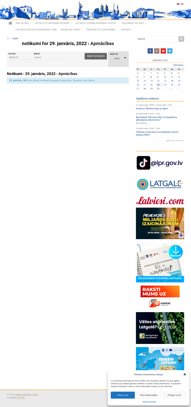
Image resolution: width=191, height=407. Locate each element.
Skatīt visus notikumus (175, 141)
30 (158, 88)
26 (179, 85)
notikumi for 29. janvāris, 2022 (54, 43)
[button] (184, 374)
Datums (12, 54)
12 (179, 77)
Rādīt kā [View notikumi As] (114, 54)
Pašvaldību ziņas (70, 29)
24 (165, 85)
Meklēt (37, 54)
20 (138, 85)
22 (151, 85)
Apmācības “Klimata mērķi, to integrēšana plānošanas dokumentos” (156, 118)
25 (172, 85)
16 (158, 81)
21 (145, 85)
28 (145, 88)
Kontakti (126, 29)
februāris (178, 65)
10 (165, 77)
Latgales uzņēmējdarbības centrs (95, 23)
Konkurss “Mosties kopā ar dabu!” (152, 108)
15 (151, 81)
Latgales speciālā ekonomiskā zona (36, 29)
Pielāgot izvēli (174, 395)
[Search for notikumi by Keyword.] (49, 57)
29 (151, 88)
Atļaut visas (122, 395)
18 (172, 81)
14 (145, 81)
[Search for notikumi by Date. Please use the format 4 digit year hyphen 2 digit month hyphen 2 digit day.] (19, 57)
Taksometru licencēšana (100, 29)
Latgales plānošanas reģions (52, 23)
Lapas (15, 38)
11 (172, 77)
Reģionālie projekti (133, 23)
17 (165, 81)
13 (138, 81)
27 (138, 88)
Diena (115, 58)
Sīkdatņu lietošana (149, 401)
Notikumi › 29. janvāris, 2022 (31, 74)
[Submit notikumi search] (96, 56)
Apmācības (141, 123)
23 (158, 85)
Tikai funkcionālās (148, 395)
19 (179, 81)
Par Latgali (22, 23)
